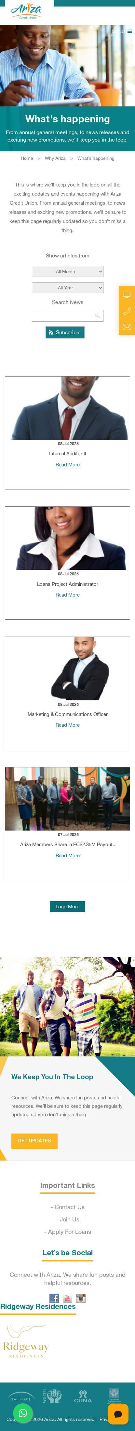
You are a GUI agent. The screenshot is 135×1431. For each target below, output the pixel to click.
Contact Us (70, 1207)
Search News (67, 302)
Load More (67, 906)
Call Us (127, 311)
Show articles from (67, 255)
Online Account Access (127, 294)
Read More (68, 464)
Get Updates (34, 1141)
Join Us (69, 1219)
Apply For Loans (69, 1231)
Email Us (127, 327)
